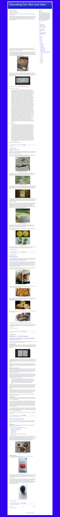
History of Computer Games (43, 32)
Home (23, 506)
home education (13, 504)
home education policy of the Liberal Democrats (19, 374)
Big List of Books (42, 24)
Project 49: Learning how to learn (17, 419)
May (41, 57)
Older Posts (34, 506)
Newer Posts (11, 506)
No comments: (18, 251)
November (41, 45)
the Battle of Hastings (15, 17)
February (41, 60)
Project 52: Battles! (13, 12)
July (41, 55)
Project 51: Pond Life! (14, 149)
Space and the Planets (42, 34)
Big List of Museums (42, 25)
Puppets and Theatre (42, 33)
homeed (19, 416)
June (41, 56)
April (41, 58)
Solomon (41, 11)
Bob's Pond (21, 174)
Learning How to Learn (24, 456)
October (41, 46)
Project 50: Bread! (13, 256)
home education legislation (15, 416)
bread (12, 332)
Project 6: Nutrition (31, 474)
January (41, 61)
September (41, 47)
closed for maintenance (20, 264)
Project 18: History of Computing (15, 429)
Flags (40, 31)
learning (18, 504)
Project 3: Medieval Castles (14, 262)
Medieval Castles (42, 30)
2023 (40, 37)
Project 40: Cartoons (14, 431)
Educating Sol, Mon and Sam (27, 4)
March (41, 59)
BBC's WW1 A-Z (20, 50)
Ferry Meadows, (11, 151)
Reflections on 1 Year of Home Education (18, 336)
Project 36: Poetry (13, 435)
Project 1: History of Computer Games (16, 428)
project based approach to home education (20, 363)
